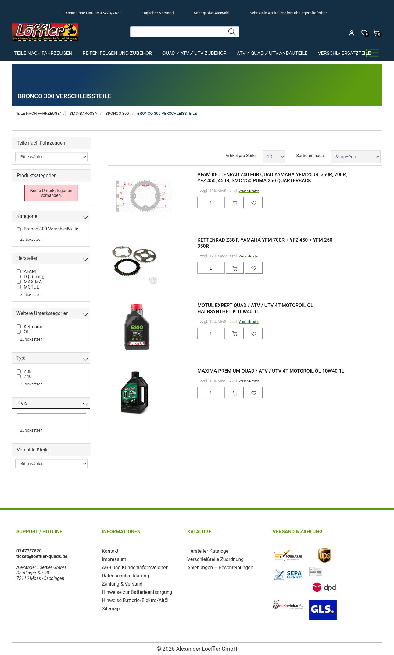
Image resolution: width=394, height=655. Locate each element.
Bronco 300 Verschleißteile (167, 113)
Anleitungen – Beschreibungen (218, 566)
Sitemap (110, 606)
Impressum (113, 559)
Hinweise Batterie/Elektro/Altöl (133, 598)
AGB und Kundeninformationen (133, 566)
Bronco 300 (117, 113)
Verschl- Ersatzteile (344, 53)
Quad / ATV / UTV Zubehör (194, 53)
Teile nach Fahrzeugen (43, 53)
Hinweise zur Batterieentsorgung (135, 590)
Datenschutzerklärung (124, 574)
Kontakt (110, 551)
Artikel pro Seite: (240, 155)
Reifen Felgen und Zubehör (117, 53)
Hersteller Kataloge (206, 551)
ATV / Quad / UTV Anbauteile (272, 53)
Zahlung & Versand (121, 582)
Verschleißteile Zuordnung (213, 559)
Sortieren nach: (310, 155)
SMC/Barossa (83, 113)
